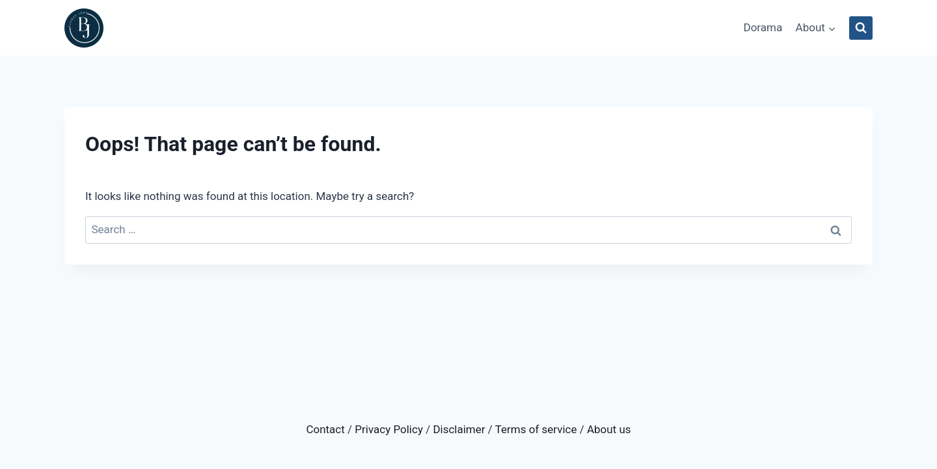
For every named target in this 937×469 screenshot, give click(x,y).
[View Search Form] (861, 28)
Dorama (762, 27)
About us (609, 429)
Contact (325, 429)
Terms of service (536, 429)
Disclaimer (459, 429)
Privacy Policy (389, 429)
